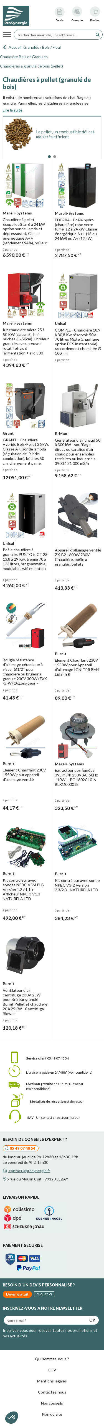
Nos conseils (52, 1403)
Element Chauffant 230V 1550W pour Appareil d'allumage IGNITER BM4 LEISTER (77, 667)
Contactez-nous (52, 1392)
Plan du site (52, 1414)
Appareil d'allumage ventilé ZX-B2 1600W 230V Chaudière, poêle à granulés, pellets (78, 557)
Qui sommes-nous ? (52, 1358)
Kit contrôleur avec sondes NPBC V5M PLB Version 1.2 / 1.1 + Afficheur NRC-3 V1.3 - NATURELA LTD (23, 889)
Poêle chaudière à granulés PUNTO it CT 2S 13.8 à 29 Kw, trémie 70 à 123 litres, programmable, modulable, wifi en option (25, 559)
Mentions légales (52, 1381)
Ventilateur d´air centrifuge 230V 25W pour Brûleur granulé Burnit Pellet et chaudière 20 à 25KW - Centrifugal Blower (25, 1002)
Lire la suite (12, 110)
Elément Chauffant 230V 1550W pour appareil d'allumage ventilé (24, 775)
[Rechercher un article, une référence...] (55, 34)
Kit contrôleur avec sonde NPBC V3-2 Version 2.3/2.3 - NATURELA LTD (77, 885)
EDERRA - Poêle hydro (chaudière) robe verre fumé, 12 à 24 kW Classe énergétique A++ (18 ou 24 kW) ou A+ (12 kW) (76, 229)
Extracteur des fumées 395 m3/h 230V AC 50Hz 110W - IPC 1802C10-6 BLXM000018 (76, 777)
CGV (52, 1370)
